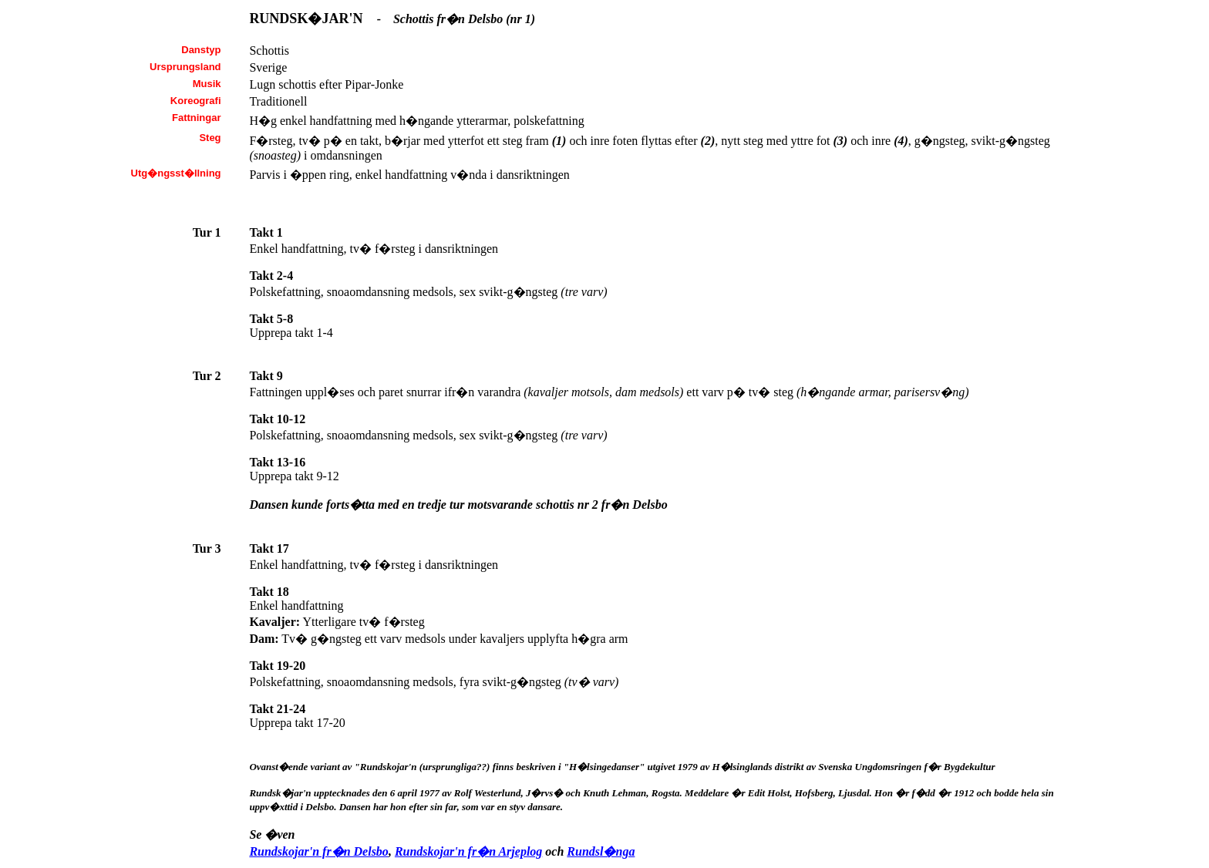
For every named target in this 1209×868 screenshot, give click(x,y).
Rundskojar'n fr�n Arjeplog (468, 851)
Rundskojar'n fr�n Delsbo (319, 851)
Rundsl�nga (601, 851)
